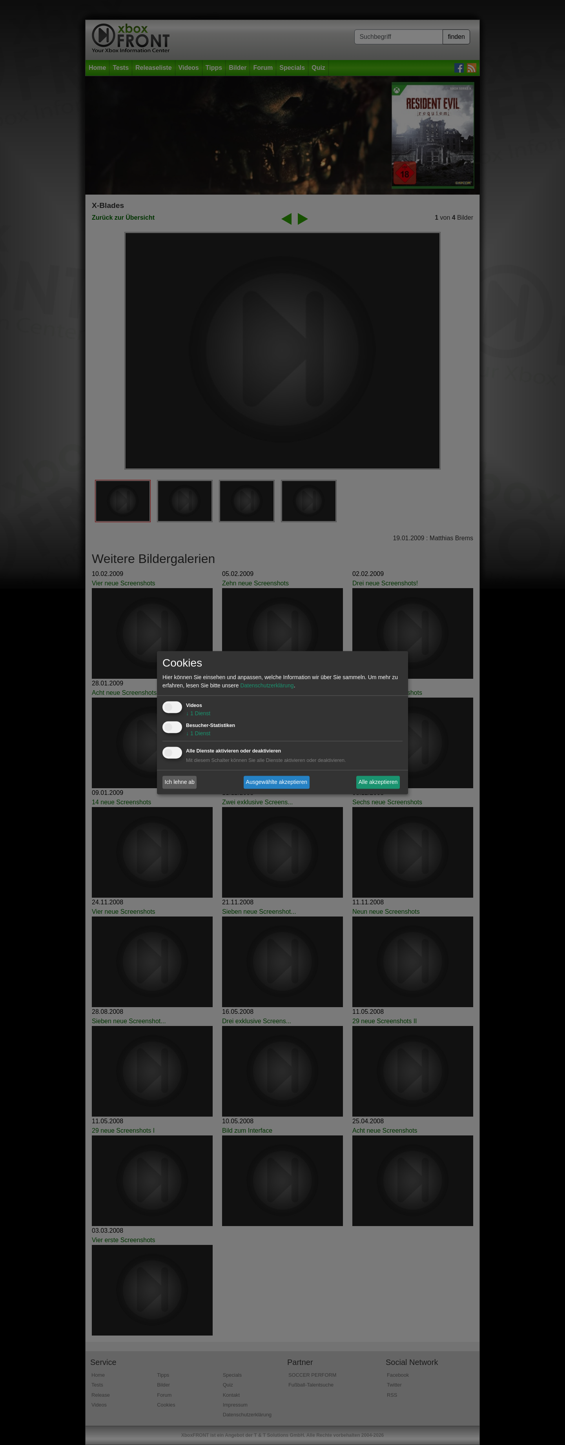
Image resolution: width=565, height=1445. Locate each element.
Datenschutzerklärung (266, 685)
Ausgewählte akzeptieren (276, 782)
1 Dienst (198, 713)
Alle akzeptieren (378, 782)
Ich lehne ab (180, 782)
